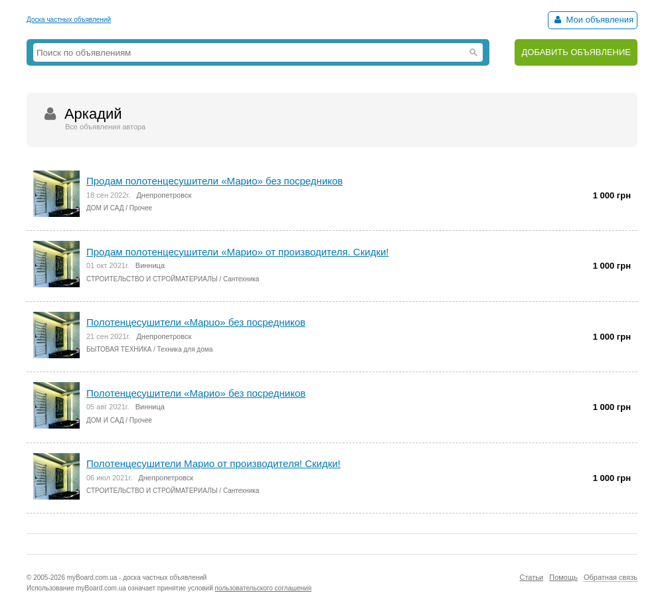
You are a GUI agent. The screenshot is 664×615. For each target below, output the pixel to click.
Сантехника (241, 279)
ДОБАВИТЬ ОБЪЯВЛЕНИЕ (576, 52)
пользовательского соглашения (263, 588)
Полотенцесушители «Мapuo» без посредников (195, 322)
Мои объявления (592, 20)
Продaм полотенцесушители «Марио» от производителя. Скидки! (237, 251)
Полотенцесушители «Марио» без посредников (195, 393)
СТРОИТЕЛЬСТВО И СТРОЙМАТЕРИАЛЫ (152, 279)
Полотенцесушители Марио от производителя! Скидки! (213, 463)
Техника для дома (185, 349)
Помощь (563, 577)
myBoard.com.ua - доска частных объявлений (137, 577)
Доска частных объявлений (69, 19)
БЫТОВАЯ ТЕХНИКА (118, 349)
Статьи (531, 577)
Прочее (140, 208)
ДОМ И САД (105, 208)
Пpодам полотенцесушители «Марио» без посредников (214, 180)
